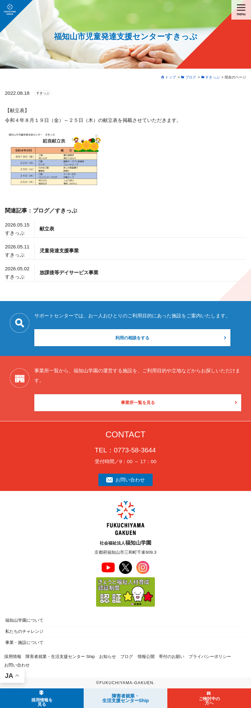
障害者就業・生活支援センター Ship (60, 656)
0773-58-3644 (135, 450)
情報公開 (146, 656)
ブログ (126, 656)
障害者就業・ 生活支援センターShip (125, 698)
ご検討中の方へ (209, 700)
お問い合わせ (125, 479)
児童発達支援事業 (59, 250)
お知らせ (107, 656)
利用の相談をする (132, 337)
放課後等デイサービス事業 (69, 272)
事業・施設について (24, 642)
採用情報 (12, 656)
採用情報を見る (42, 702)
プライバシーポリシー (210, 656)
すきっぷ (42, 93)
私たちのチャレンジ (24, 631)
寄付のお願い (171, 656)
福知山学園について (24, 620)
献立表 (47, 228)
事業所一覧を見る (138, 402)
